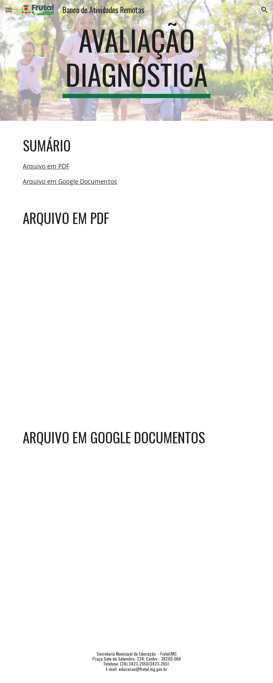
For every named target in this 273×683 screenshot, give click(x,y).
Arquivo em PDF (46, 166)
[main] (136, 60)
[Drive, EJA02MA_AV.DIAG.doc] (136, 541)
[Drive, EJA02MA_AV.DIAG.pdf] (136, 319)
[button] (8, 10)
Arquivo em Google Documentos (70, 181)
